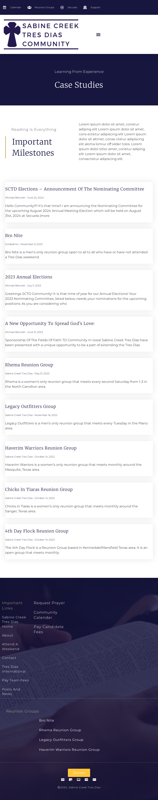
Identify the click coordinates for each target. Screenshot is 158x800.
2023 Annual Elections (28, 276)
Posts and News (11, 691)
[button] (98, 34)
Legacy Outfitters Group (30, 406)
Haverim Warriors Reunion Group (41, 448)
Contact (9, 658)
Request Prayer (49, 603)
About (7, 635)
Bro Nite (14, 235)
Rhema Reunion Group (29, 364)
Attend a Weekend (11, 646)
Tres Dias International (14, 669)
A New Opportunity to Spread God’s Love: (50, 323)
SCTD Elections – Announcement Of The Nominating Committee (74, 189)
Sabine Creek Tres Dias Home (14, 621)
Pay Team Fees (15, 680)
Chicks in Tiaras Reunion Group (39, 489)
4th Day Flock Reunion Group (37, 531)
